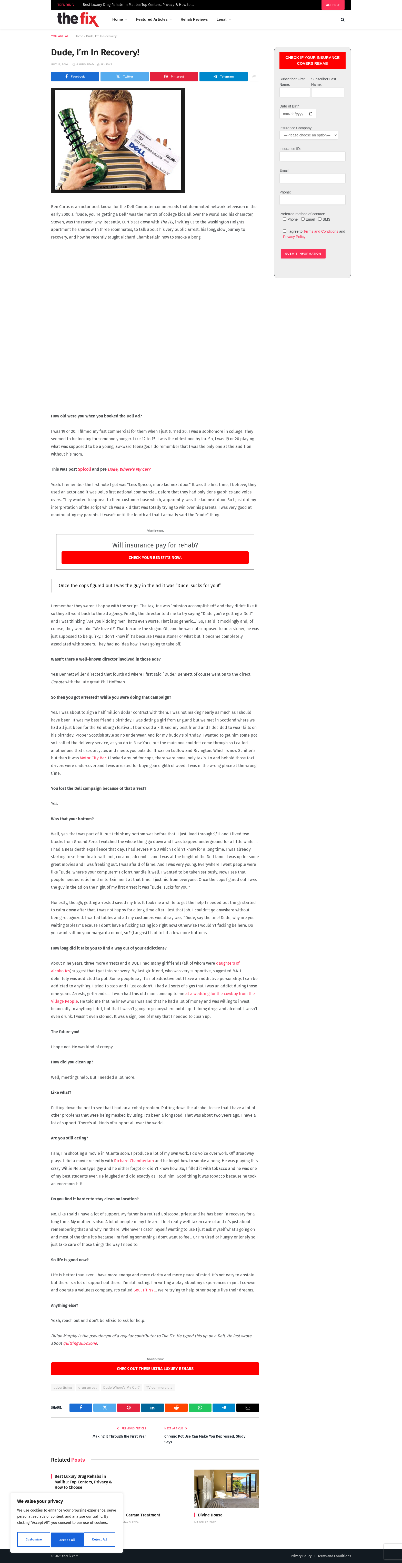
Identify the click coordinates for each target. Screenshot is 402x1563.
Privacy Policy (294, 237)
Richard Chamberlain (134, 1160)
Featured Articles (152, 19)
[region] (66, 1524)
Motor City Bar (93, 758)
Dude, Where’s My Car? (129, 469)
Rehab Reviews (194, 19)
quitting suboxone (80, 1343)
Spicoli (84, 469)
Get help (333, 4)
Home (117, 19)
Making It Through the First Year (118, 1436)
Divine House (210, 1514)
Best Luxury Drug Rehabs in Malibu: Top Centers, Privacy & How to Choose (140, 5)
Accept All (100, 1540)
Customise (33, 1540)
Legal (221, 19)
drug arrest (87, 1387)
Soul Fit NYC (145, 1290)
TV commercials (159, 1387)
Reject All (67, 1540)
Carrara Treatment (143, 1514)
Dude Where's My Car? (121, 1387)
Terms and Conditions (321, 231)
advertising (63, 1387)
